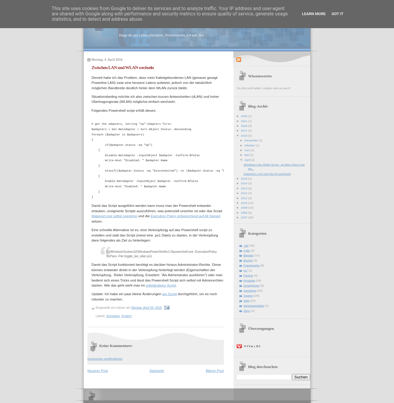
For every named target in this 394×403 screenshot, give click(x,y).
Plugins (248, 275)
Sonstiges (113, 316)
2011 (244, 198)
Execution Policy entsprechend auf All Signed (185, 216)
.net (245, 245)
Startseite (156, 370)
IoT (245, 270)
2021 (244, 121)
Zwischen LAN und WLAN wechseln (123, 67)
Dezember (251, 140)
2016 (244, 135)
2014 (244, 183)
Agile (246, 250)
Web (246, 300)
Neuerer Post (97, 370)
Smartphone (251, 285)
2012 (244, 193)
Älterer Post (215, 370)
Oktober (250, 145)
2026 (244, 116)
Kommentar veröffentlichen (105, 358)
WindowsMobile (253, 305)
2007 (244, 217)
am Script (169, 294)
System (127, 316)
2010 (244, 202)
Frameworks (251, 265)
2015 (244, 178)
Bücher (248, 260)
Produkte (249, 280)
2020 (244, 125)
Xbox (246, 310)
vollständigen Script (161, 285)
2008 (244, 212)
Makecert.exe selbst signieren (115, 216)
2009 (244, 207)
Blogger (248, 255)
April (247, 159)
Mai (247, 154)
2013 (244, 188)
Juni (247, 150)
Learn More (314, 14)
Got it (337, 14)
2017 (244, 130)
